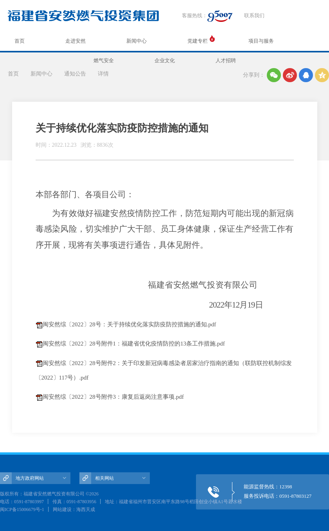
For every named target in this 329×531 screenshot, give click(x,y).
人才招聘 (226, 60)
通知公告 (75, 74)
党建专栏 (197, 41)
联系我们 (254, 15)
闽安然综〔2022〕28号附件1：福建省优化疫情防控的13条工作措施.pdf (134, 343)
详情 (103, 74)
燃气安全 (103, 60)
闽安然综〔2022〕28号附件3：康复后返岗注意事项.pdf (113, 397)
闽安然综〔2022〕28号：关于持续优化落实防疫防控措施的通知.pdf (129, 324)
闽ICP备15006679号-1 (22, 509)
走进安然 (75, 41)
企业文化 (165, 60)
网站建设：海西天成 (74, 509)
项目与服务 (261, 41)
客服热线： (207, 16)
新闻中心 (136, 41)
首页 (19, 41)
